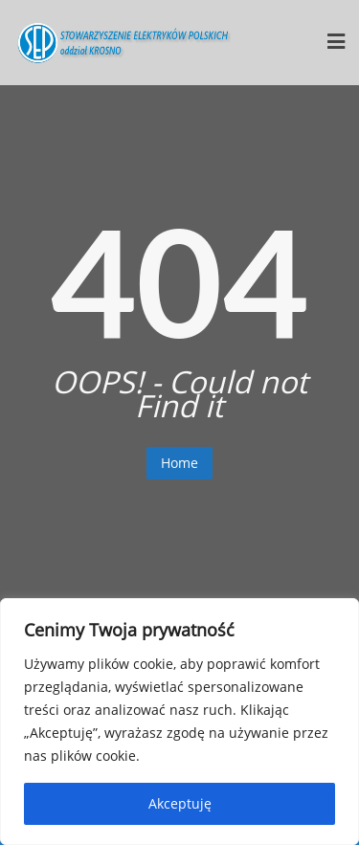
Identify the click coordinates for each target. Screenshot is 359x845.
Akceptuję (180, 803)
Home (179, 463)
